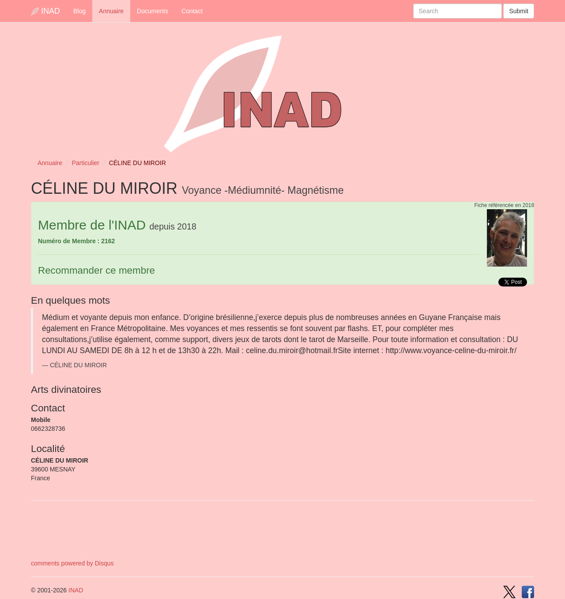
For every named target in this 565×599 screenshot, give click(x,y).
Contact (192, 11)
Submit (518, 11)
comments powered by (72, 563)
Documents (152, 11)
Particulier (85, 162)
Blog (79, 11)
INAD (45, 11)
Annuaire (111, 11)
